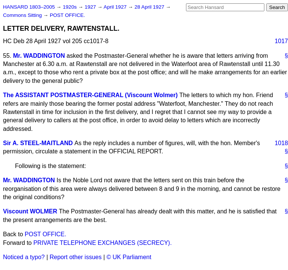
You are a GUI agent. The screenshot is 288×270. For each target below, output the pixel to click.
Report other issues (76, 257)
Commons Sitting (23, 15)
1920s (70, 7)
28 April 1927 (150, 7)
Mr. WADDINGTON (39, 55)
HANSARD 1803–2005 (29, 7)
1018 (281, 143)
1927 (91, 7)
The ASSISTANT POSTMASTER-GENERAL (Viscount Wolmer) (90, 95)
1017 (281, 41)
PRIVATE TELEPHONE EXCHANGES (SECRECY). (102, 243)
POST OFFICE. (67, 15)
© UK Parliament (128, 257)
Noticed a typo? (24, 257)
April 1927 (116, 7)
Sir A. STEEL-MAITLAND (38, 143)
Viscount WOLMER (30, 211)
